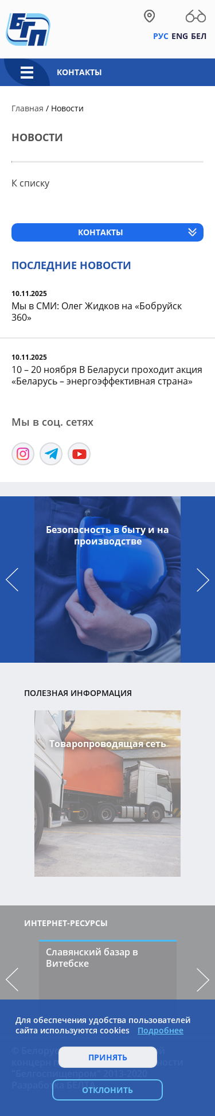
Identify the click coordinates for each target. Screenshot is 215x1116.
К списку (30, 183)
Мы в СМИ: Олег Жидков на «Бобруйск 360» (96, 311)
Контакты (79, 72)
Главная (27, 108)
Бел (198, 35)
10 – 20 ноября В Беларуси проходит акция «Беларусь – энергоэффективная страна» (106, 375)
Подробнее (160, 1030)
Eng (179, 35)
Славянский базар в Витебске (92, 958)
